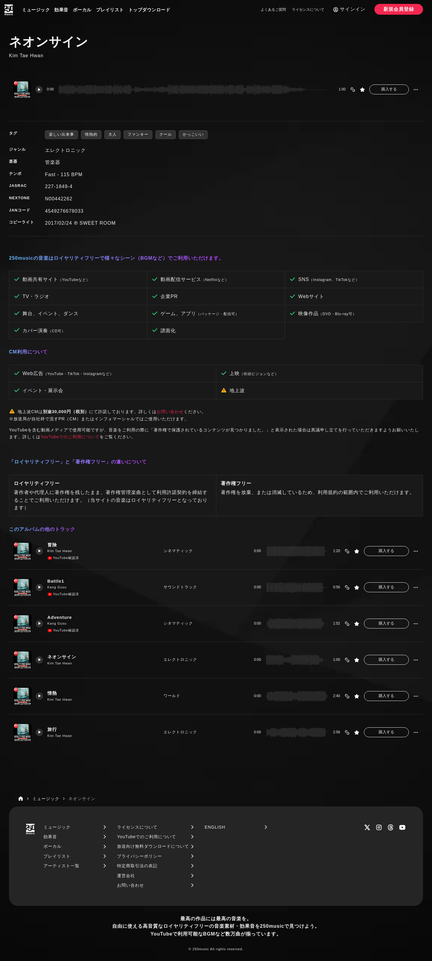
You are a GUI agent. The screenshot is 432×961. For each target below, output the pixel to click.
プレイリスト (110, 9)
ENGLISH (215, 827)
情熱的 (91, 134)
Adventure (60, 617)
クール (165, 134)
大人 (112, 134)
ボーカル (82, 9)
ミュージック (36, 9)
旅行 (52, 729)
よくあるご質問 (273, 9)
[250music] (8, 9)
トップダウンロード (149, 9)
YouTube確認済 (63, 558)
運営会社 (126, 875)
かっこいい (193, 134)
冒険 (52, 545)
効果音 (61, 9)
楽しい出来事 (61, 134)
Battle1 (56, 581)
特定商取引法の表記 (137, 865)
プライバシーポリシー (139, 856)
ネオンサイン (62, 657)
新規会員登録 (398, 9)
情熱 (52, 693)
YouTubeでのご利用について (70, 436)
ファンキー (138, 134)
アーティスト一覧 (62, 865)
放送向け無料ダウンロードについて (153, 846)
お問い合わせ (170, 411)
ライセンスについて (308, 9)
